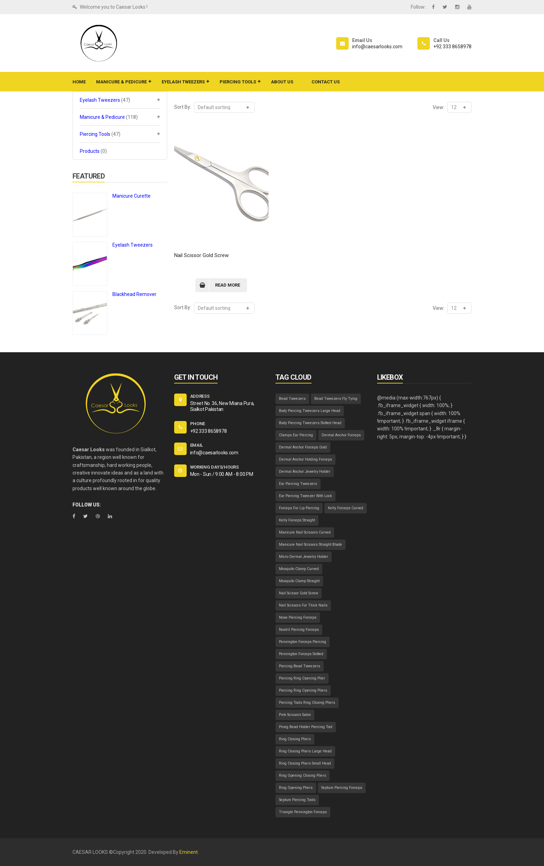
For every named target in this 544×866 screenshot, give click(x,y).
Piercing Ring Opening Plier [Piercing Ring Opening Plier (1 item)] (302, 678)
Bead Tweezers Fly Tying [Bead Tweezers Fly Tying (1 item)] (335, 398)
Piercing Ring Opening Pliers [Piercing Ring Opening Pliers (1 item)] (303, 690)
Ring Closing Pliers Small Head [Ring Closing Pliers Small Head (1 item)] (305, 763)
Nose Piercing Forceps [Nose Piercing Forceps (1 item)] (297, 617)
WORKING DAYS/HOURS (214, 467)
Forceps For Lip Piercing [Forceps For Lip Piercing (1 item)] (299, 508)
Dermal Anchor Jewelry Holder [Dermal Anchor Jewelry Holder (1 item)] (304, 471)
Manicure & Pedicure (102, 117)
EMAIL (196, 445)
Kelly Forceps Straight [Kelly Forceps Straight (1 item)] (297, 520)
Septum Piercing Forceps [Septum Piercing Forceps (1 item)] (341, 787)
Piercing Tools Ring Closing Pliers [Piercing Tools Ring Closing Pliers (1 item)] (307, 702)
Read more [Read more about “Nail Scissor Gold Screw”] (227, 285)
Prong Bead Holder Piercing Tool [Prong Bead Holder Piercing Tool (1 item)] (305, 727)
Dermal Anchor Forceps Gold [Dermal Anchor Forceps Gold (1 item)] (303, 447)
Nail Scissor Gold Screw (201, 255)
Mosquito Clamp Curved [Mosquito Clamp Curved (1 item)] (299, 569)
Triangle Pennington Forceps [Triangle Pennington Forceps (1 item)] (303, 812)
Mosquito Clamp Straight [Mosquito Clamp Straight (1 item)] (299, 581)
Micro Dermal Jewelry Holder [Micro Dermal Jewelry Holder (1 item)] (303, 556)
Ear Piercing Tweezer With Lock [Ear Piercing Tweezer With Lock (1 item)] (305, 496)
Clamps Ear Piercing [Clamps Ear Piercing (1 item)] (296, 435)
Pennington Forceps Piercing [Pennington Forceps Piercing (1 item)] (302, 642)
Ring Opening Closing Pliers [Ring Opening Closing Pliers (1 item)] (302, 775)
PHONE (197, 423)
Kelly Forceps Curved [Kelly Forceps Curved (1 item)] (345, 508)
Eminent (188, 852)
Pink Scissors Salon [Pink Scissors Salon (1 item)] (295, 714)
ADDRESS (200, 396)
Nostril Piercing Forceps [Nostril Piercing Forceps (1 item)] (299, 629)
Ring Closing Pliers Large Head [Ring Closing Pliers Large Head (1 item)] (305, 751)
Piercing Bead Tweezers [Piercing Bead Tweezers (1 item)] (299, 666)
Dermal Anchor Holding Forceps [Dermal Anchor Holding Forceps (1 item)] (305, 459)
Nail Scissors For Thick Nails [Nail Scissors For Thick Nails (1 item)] (303, 605)
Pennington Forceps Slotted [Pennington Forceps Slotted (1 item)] (301, 654)
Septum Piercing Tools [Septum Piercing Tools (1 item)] (297, 800)
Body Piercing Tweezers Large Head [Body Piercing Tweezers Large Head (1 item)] (309, 411)
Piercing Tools (95, 134)
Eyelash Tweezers (100, 100)
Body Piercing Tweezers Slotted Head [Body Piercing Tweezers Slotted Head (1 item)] (310, 423)
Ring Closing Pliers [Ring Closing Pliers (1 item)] (295, 739)
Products (90, 151)
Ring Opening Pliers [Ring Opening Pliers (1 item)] (296, 787)
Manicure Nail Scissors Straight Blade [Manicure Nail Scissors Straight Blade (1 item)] (310, 544)
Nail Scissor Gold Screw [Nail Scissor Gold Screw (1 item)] (298, 593)
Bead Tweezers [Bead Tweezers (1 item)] (292, 398)
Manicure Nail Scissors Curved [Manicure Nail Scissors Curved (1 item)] (305, 532)
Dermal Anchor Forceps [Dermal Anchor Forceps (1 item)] (341, 435)
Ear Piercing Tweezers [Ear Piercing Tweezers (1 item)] (298, 483)
